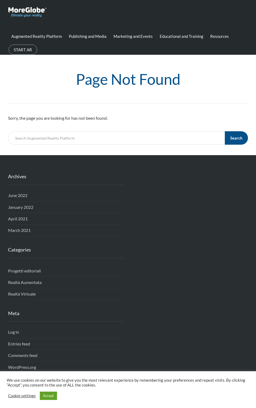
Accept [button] (48, 396)
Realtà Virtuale (22, 293)
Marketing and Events (133, 36)
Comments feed (22, 355)
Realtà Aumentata (25, 282)
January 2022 (20, 207)
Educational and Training (181, 36)
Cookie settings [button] (22, 396)
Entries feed (19, 343)
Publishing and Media (87, 36)
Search (236, 138)
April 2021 (18, 218)
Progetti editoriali (24, 270)
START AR (23, 49)
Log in (13, 331)
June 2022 (17, 195)
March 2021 (19, 230)
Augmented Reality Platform (36, 36)
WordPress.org (22, 367)
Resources (219, 36)
